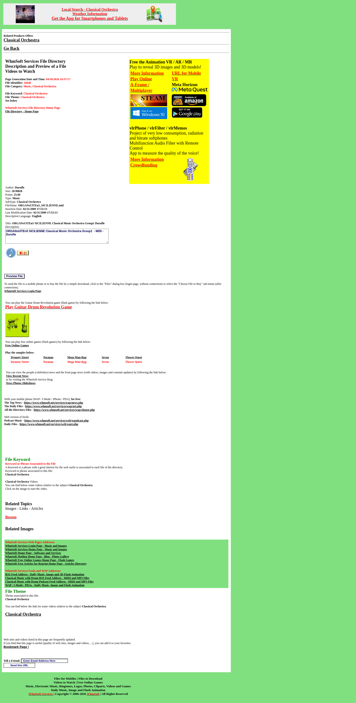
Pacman (48, 357)
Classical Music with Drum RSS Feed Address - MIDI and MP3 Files (47, 578)
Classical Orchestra (23, 614)
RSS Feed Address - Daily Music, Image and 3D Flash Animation (44, 574)
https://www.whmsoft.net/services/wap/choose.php (64, 409)
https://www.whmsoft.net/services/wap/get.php (53, 406)
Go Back (12, 48)
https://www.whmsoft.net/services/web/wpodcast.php (56, 420)
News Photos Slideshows (21, 383)
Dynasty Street (20, 357)
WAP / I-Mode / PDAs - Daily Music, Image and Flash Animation (44, 585)
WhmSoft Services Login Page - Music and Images (36, 545)
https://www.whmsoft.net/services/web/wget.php (49, 424)
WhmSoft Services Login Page (22, 291)
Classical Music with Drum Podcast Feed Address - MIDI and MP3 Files (49, 581)
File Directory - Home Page (22, 111)
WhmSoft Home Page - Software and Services (33, 553)
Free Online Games (17, 345)
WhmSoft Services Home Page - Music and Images (36, 549)
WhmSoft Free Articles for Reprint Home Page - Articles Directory (46, 563)
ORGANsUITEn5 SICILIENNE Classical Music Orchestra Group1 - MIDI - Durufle (56, 236)
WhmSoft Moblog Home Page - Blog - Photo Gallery (37, 556)
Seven (105, 357)
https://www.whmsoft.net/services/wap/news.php (53, 402)
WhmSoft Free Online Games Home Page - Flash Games (39, 560)
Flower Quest (134, 357)
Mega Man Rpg (76, 357)
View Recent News (17, 376)
